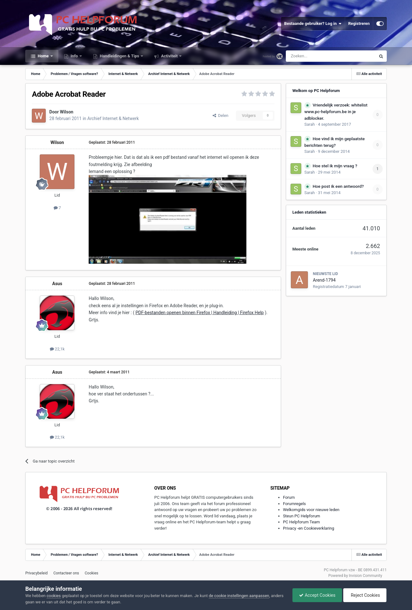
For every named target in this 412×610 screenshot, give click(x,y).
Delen (220, 115)
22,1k (57, 349)
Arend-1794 (324, 280)
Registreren (359, 23)
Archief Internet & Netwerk (113, 118)
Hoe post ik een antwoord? (338, 186)
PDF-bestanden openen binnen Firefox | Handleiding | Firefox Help (199, 312)
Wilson (67, 111)
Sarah (309, 124)
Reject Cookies (365, 595)
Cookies (91, 573)
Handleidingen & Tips (119, 56)
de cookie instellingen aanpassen (239, 595)
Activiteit (169, 56)
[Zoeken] (317, 56)
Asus (57, 283)
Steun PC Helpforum (301, 516)
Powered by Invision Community (355, 575)
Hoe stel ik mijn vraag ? (335, 165)
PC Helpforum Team (301, 522)
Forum (289, 497)
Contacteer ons (66, 573)
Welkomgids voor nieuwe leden (311, 509)
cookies (54, 595)
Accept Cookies (317, 595)
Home (43, 56)
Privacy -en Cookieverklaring (308, 528)
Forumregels (294, 503)
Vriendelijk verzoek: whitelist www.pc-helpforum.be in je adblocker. (336, 111)
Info (74, 56)
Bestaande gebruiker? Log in (313, 23)
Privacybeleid (36, 573)
